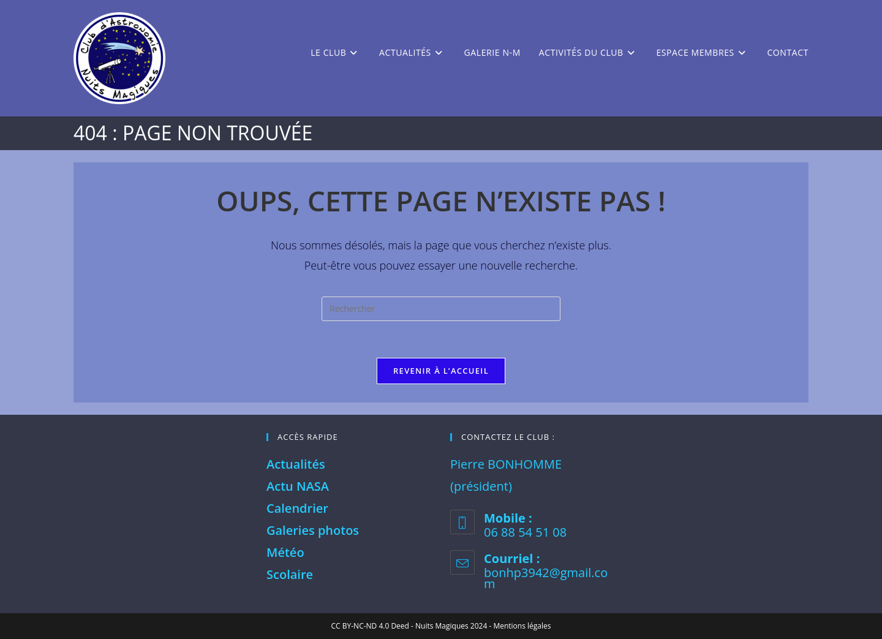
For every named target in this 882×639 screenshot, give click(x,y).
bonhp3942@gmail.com (546, 578)
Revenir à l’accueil (441, 370)
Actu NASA (297, 486)
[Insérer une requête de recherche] (441, 309)
